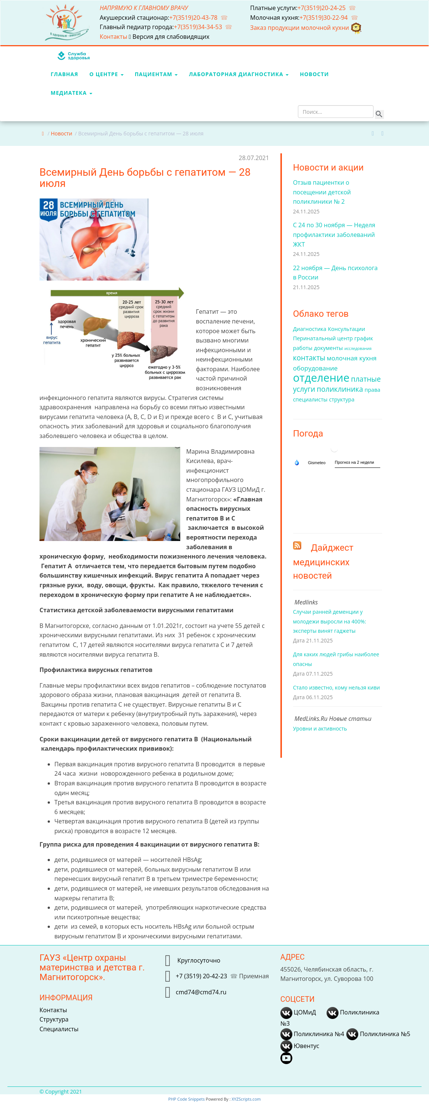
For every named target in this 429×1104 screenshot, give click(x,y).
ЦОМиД (298, 1012)
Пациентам (156, 74)
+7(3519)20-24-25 (322, 8)
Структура (54, 1019)
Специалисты (59, 1029)
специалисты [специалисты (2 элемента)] (310, 399)
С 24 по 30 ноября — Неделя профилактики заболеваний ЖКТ (334, 234)
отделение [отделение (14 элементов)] (321, 377)
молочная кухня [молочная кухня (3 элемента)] (352, 358)
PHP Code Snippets (186, 1099)
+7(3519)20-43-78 (193, 17)
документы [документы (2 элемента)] (328, 347)
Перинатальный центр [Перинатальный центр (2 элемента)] (323, 338)
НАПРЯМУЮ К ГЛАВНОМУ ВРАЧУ (144, 8)
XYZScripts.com (246, 1099)
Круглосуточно (198, 960)
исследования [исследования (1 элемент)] (358, 348)
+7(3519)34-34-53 (198, 27)
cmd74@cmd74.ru (201, 992)
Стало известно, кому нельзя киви (336, 687)
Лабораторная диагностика (239, 74)
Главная (64, 74)
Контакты (114, 36)
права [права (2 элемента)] (372, 389)
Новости (314, 74)
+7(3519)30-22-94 (323, 17)
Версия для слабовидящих (169, 36)
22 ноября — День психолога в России (335, 273)
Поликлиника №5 (378, 1034)
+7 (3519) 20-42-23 (201, 976)
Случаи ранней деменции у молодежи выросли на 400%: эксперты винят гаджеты (329, 621)
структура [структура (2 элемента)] (341, 399)
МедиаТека (71, 92)
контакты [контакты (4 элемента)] (309, 358)
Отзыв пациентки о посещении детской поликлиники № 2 (322, 192)
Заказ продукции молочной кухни (306, 28)
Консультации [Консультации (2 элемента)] (346, 328)
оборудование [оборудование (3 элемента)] (315, 368)
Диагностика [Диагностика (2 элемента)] (310, 328)
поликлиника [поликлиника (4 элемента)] (340, 389)
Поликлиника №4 (312, 1034)
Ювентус (299, 1046)
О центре (106, 74)
